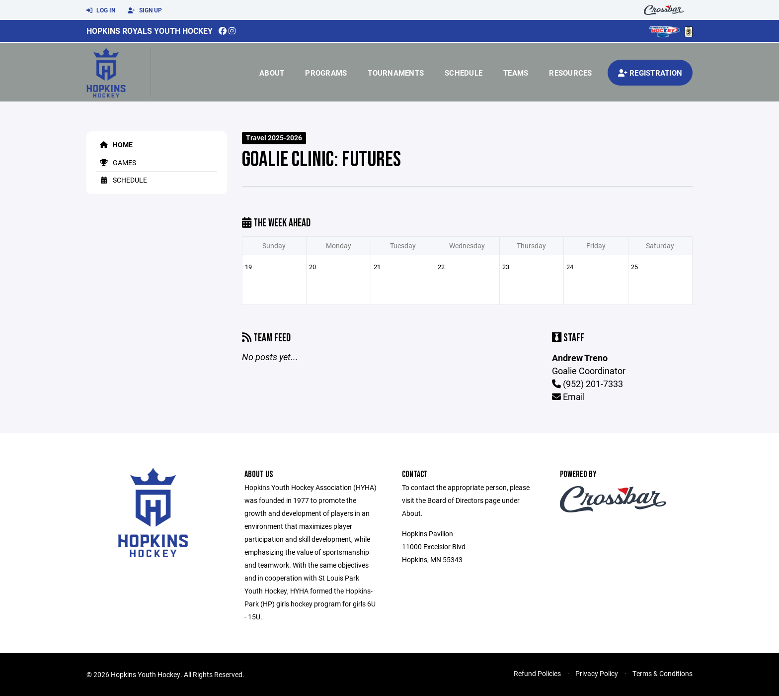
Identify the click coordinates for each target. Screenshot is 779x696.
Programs (326, 73)
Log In (100, 10)
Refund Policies (537, 673)
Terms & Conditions (662, 673)
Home (114, 144)
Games (116, 162)
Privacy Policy (596, 673)
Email (568, 396)
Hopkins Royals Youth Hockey (149, 30)
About (271, 73)
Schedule (463, 73)
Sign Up (145, 10)
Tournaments (396, 73)
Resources (570, 73)
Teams (515, 73)
